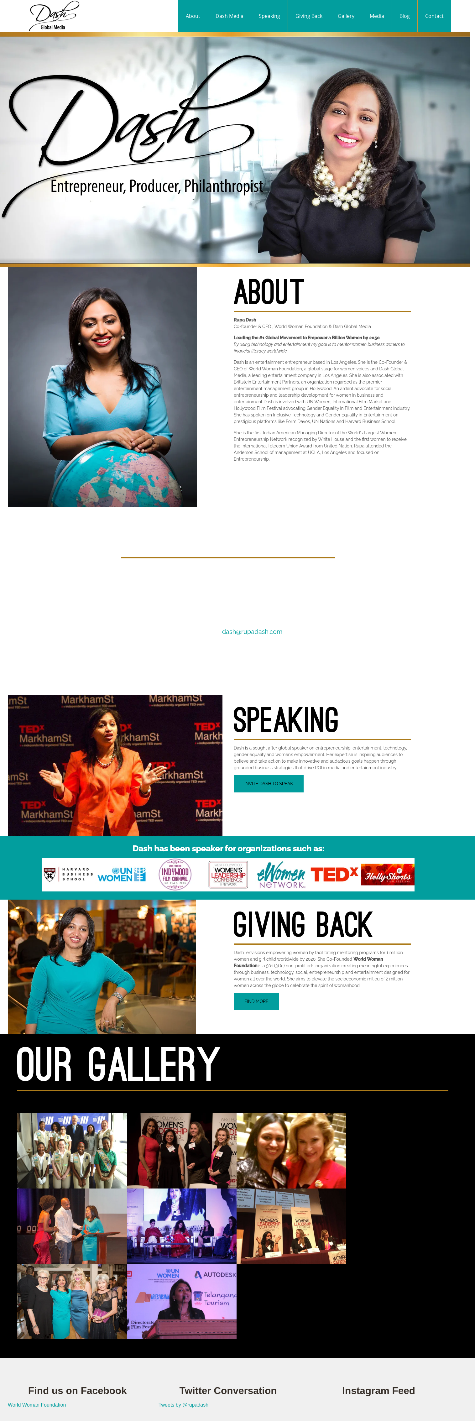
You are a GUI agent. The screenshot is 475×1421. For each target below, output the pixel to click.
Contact (434, 16)
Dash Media (229, 16)
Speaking (269, 16)
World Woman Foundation (37, 1405)
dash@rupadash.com (252, 631)
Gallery (346, 16)
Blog (404, 16)
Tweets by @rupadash (183, 1405)
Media (377, 16)
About (193, 16)
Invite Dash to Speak (268, 783)
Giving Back (308, 16)
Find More (256, 1001)
